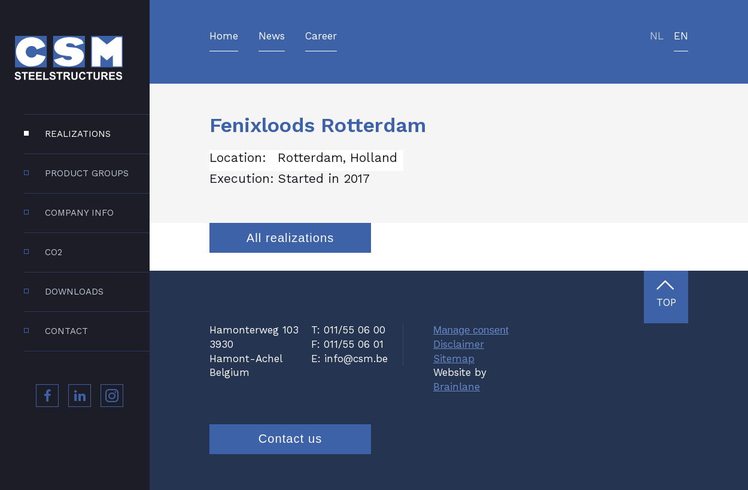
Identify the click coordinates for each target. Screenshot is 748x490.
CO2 (53, 252)
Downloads (74, 291)
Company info (79, 212)
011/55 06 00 (354, 330)
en (681, 36)
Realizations (78, 133)
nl (657, 36)
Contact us (291, 438)
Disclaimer (458, 344)
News (272, 36)
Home (223, 36)
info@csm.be (356, 359)
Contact (66, 331)
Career (321, 36)
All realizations (291, 237)
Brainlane (456, 387)
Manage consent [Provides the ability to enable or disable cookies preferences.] (471, 330)
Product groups (87, 173)
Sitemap (454, 359)
